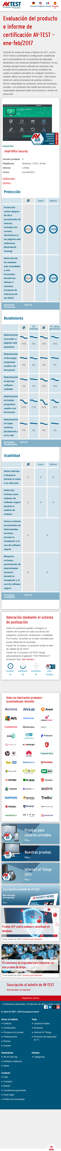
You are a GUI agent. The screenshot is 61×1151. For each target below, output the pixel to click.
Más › (28, 840)
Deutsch (33, 4)
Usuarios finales (42, 1023)
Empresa (38, 1027)
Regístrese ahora (30, 998)
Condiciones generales (13, 1004)
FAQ (5, 1077)
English (40, 4)
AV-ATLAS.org (10, 1056)
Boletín (6, 1085)
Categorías (39, 1056)
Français (47, 4)
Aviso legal (8, 1094)
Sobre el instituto (9, 1020)
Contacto (5, 1073)
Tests (34, 1020)
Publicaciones (10, 1036)
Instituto (7, 1023)
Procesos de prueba (13, 1032)
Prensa (6, 1041)
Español (55, 4)
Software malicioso (12, 1061)
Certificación (9, 1027)
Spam (6, 1065)
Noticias (35, 1053)
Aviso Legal (54, 1004)
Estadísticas (7, 1053)
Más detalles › (28, 659)
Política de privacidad (13, 1099)
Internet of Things (42, 1032)
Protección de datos (37, 1004)
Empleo (7, 1045)
